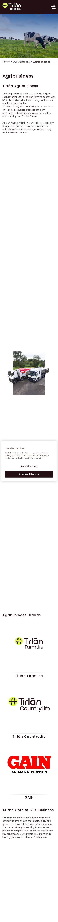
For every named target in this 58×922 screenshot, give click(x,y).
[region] (28, 461)
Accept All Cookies (29, 474)
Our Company (21, 62)
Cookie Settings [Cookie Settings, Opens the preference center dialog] (29, 466)
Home (6, 62)
